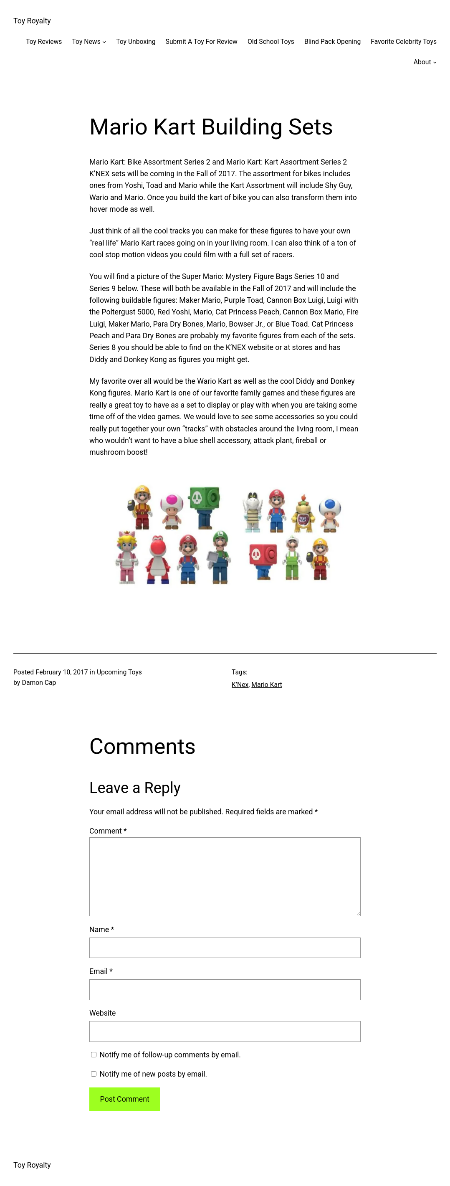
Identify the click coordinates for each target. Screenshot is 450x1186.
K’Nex (240, 685)
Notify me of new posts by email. (153, 1074)
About (422, 62)
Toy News (86, 42)
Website (102, 1013)
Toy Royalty (32, 21)
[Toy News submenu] (104, 41)
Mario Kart (266, 685)
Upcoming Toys (119, 672)
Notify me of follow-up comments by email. (170, 1055)
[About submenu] (435, 62)
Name (101, 929)
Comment (108, 831)
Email (101, 971)
